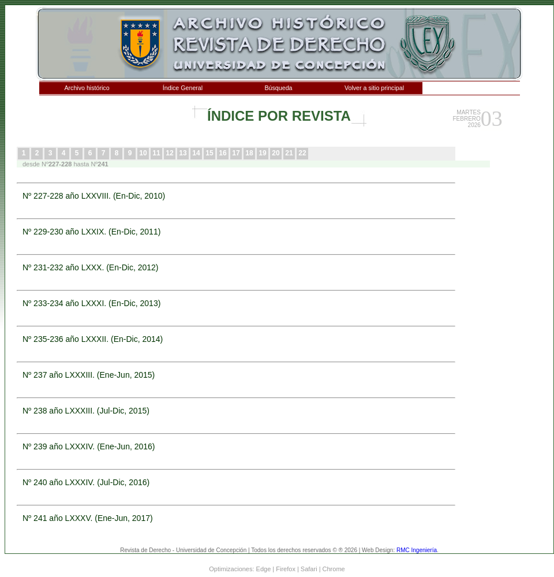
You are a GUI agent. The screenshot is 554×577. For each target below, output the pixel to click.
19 (262, 153)
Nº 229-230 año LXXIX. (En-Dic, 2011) (91, 231)
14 (196, 153)
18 (249, 153)
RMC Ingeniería (416, 550)
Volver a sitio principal (374, 87)
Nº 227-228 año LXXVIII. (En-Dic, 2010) (94, 195)
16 (222, 153)
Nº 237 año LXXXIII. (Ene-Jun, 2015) (89, 374)
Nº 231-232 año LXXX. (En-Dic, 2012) (90, 267)
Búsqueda (279, 87)
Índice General (183, 87)
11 (156, 153)
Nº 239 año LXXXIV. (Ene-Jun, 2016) (89, 446)
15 (209, 153)
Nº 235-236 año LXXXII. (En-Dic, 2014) (93, 339)
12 (169, 153)
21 (289, 153)
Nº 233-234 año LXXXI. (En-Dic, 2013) (91, 303)
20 (275, 153)
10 (143, 153)
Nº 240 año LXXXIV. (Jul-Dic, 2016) (86, 482)
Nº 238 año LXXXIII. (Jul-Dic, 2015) (86, 410)
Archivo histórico (86, 87)
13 (182, 153)
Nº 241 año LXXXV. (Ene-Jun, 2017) (88, 518)
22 (302, 153)
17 (235, 153)
